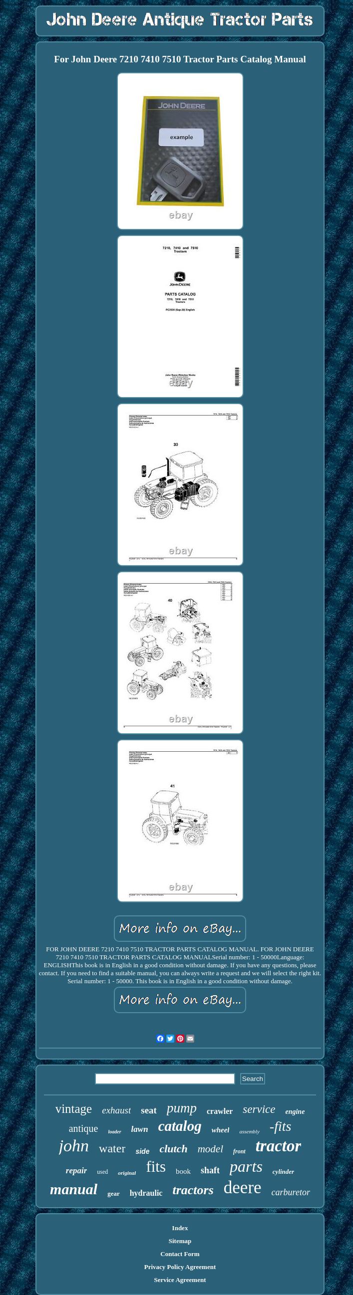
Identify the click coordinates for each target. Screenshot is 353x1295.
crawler (220, 1111)
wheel (221, 1130)
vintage (73, 1108)
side (142, 1151)
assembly (249, 1131)
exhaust (116, 1110)
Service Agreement (180, 1280)
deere (243, 1187)
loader (114, 1131)
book (183, 1171)
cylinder (283, 1171)
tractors (192, 1190)
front (239, 1151)
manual (73, 1189)
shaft (210, 1170)
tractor (279, 1146)
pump (182, 1107)
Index (180, 1228)
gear (113, 1193)
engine (295, 1111)
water (112, 1148)
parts (246, 1166)
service (259, 1109)
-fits (281, 1126)
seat (149, 1110)
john (74, 1145)
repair (76, 1170)
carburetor (291, 1192)
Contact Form (179, 1254)
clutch (173, 1148)
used (102, 1171)
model (210, 1149)
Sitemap (180, 1241)
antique (83, 1128)
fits (156, 1166)
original (127, 1173)
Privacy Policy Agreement (180, 1267)
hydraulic (146, 1193)
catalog (180, 1126)
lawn (139, 1129)
